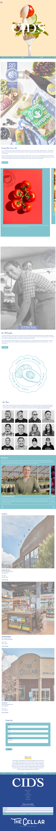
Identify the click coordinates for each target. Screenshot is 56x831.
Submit (8, 749)
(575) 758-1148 (5, 579)
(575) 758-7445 (5, 712)
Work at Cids (28, 799)
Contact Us (28, 796)
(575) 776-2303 (5, 646)
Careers (28, 793)
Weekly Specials (28, 790)
